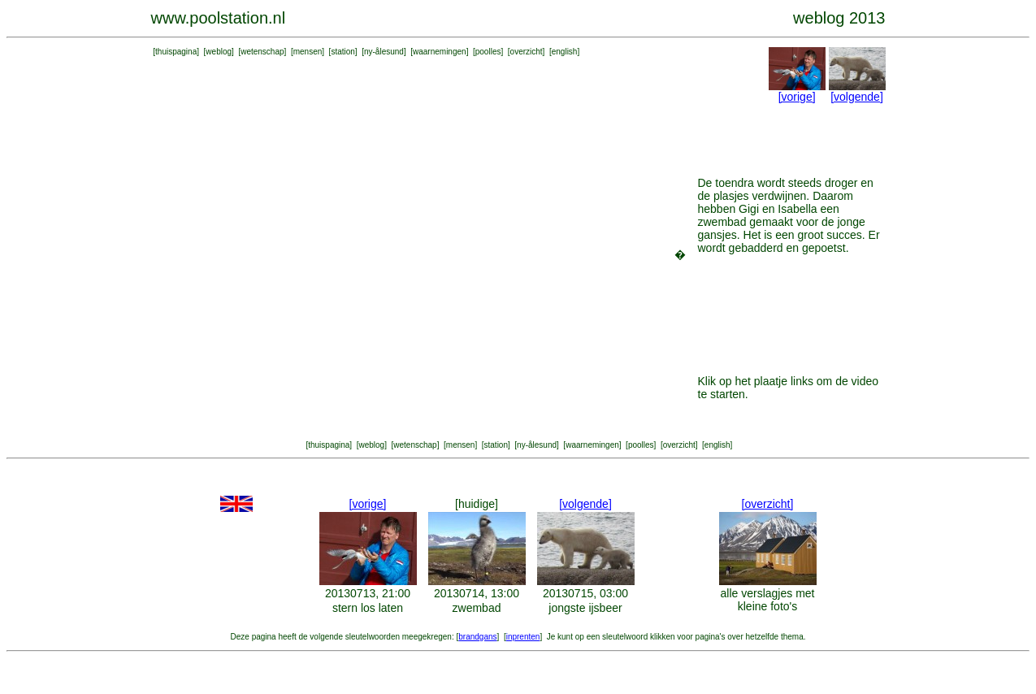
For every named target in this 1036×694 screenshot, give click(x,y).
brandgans (477, 636)
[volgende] (856, 96)
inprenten (523, 636)
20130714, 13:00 (476, 593)
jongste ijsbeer (585, 607)
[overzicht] (768, 503)
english (565, 51)
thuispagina (176, 51)
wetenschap (262, 51)
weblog (219, 51)
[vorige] (797, 96)
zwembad (477, 607)
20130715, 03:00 (585, 593)
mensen (308, 51)
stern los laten (367, 607)
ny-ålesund (384, 51)
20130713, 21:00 (367, 593)
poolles (488, 51)
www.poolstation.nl (218, 18)
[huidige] (476, 503)
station (342, 51)
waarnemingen (439, 51)
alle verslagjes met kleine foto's (768, 600)
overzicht (526, 51)
